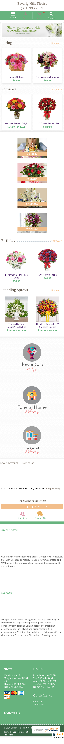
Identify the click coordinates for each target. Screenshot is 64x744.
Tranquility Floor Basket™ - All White (16, 330)
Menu (17, 18)
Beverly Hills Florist (32, 3)
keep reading (53, 492)
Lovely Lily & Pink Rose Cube (16, 279)
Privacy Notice (26, 739)
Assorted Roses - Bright (16, 125)
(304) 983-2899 (32, 8)
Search (47, 18)
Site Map (10, 742)
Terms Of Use (11, 739)
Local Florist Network (44, 739)
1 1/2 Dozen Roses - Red (48, 125)
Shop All (57, 43)
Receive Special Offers (32, 505)
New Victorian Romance (48, 78)
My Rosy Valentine (48, 278)
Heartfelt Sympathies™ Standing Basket (48, 330)
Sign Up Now (32, 510)
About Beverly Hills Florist (17, 467)
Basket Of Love (16, 78)
